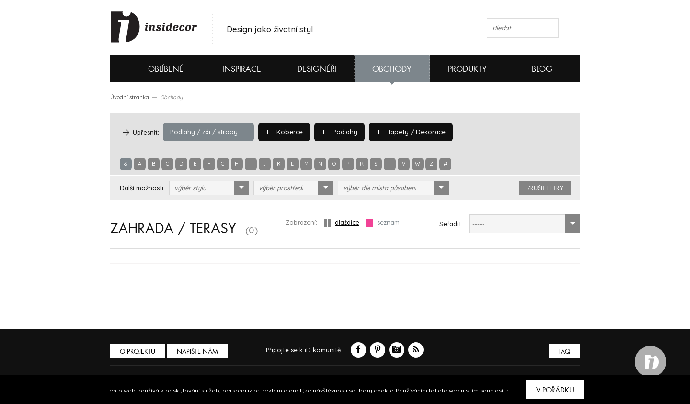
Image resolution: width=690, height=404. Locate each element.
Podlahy (336, 132)
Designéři (317, 69)
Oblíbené (150, 68)
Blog (542, 69)
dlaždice (341, 223)
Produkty (467, 69)
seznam (383, 223)
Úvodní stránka (129, 97)
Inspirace (241, 69)
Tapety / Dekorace (407, 132)
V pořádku (555, 390)
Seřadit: (450, 224)
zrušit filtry (545, 188)
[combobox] (209, 188)
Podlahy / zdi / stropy (207, 132)
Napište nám (198, 351)
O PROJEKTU (138, 351)
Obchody (392, 69)
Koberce (282, 132)
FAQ (564, 351)
